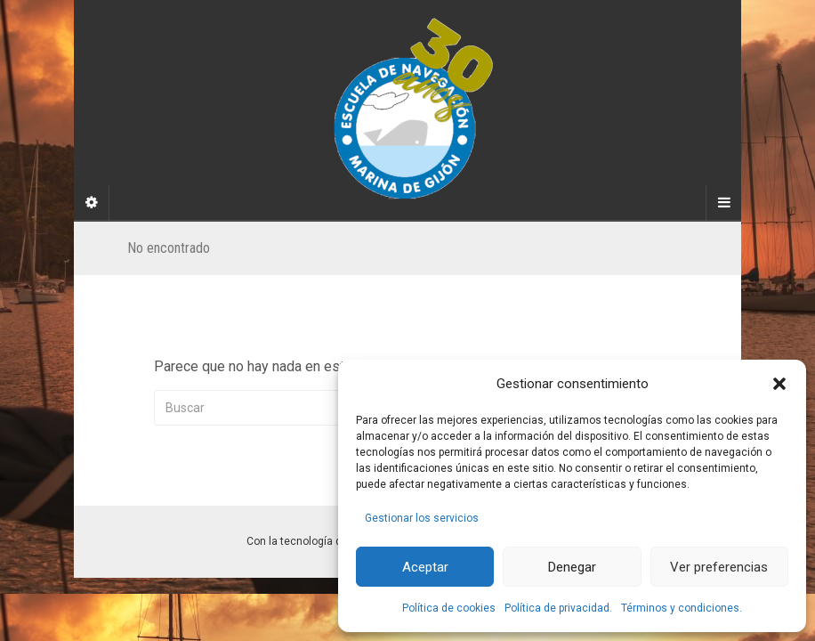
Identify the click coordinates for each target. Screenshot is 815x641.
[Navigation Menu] (723, 203)
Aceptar (425, 567)
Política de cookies (449, 608)
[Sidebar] (91, 203)
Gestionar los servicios (422, 518)
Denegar (572, 567)
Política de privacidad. (558, 608)
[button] (779, 384)
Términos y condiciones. (681, 608)
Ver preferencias (719, 567)
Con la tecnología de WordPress (325, 541)
